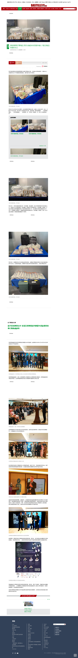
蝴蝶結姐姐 (30, 647)
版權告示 (57, 627)
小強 (45, 631)
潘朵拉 (13, 640)
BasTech (65, 2)
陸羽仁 (29, 630)
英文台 (19, 2)
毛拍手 (45, 624)
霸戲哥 (13, 633)
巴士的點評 (14, 625)
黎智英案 (12, 8)
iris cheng (46, 647)
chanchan (14, 648)
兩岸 (49, 8)
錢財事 (27, 8)
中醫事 (38, 8)
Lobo (45, 634)
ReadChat (46, 644)
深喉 (29, 624)
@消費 (52, 8)
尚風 (13, 637)
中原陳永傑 (46, 643)
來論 (45, 646)
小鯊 (13, 631)
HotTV (69, 2)
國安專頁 (9, 2)
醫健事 (42, 8)
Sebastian (46, 628)
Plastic (43, 2)
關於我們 (57, 634)
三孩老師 (14, 638)
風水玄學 (46, 633)
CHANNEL (28, 2)
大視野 (46, 8)
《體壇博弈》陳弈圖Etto (17, 643)
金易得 (29, 637)
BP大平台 (14, 2)
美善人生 (50, 2)
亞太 (33, 2)
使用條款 (57, 629)
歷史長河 (55, 2)
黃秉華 (29, 634)
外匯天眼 (14, 630)
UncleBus (46, 641)
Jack (13, 635)
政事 (16, 8)
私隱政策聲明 (58, 631)
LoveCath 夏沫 (31, 633)
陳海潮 (29, 646)
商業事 (34, 8)
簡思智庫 (46, 640)
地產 (31, 8)
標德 (29, 648)
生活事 (60, 2)
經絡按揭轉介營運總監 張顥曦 (34, 644)
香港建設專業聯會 (16, 627)
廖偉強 (29, 638)
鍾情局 (13, 628)
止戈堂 (45, 630)
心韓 (40, 2)
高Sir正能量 (46, 627)
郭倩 (29, 627)
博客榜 (56, 8)
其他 (60, 8)
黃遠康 (29, 635)
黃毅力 (29, 631)
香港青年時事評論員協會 (17, 634)
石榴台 (23, 2)
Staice (29, 640)
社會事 (20, 8)
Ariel (13, 624)
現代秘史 (30, 625)
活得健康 (14, 644)
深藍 (45, 625)
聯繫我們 (57, 632)
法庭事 (23, 8)
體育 (46, 2)
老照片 (13, 641)
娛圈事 (36, 2)
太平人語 (46, 635)
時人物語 (30, 628)
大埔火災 (7, 8)
